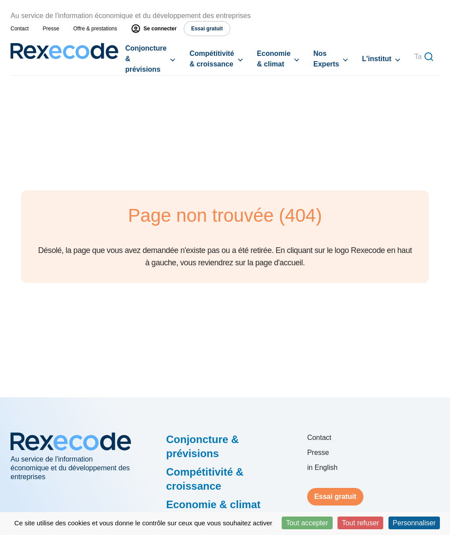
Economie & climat (273, 59)
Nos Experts (326, 59)
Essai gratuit (335, 496)
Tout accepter (307, 523)
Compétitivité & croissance (211, 59)
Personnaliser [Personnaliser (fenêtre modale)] (414, 523)
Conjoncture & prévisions (146, 58)
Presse (51, 29)
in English (322, 467)
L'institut (377, 58)
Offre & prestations (95, 29)
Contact (20, 29)
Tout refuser (360, 523)
